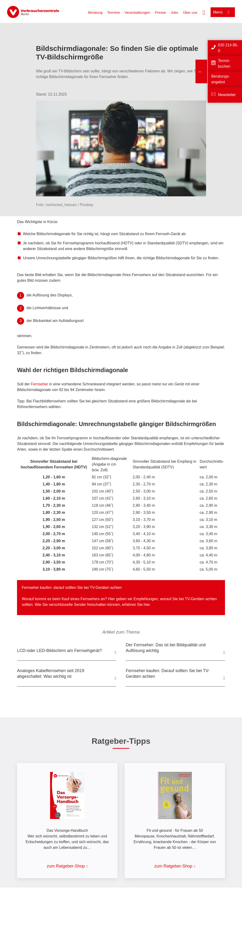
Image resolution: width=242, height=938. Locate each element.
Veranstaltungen (137, 12)
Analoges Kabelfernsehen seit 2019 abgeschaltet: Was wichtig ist (50, 673)
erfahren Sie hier (136, 605)
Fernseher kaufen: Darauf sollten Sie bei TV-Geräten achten (168, 673)
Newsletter (227, 95)
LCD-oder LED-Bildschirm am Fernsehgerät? (59, 650)
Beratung (95, 12)
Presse (160, 12)
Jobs (174, 12)
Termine (113, 12)
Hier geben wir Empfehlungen (133, 599)
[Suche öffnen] (204, 12)
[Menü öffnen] (223, 12)
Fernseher (39, 384)
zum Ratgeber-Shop (66, 866)
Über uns (190, 12)
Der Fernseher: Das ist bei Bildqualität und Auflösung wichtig (166, 648)
